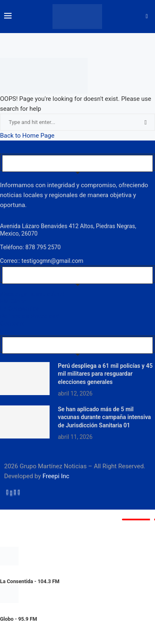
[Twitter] (11, 492)
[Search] (147, 16)
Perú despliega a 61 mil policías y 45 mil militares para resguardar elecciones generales (105, 373)
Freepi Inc (56, 476)
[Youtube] (19, 492)
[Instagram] (15, 492)
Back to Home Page (27, 135)
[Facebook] (7, 492)
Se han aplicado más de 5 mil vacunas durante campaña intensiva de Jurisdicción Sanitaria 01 (104, 417)
